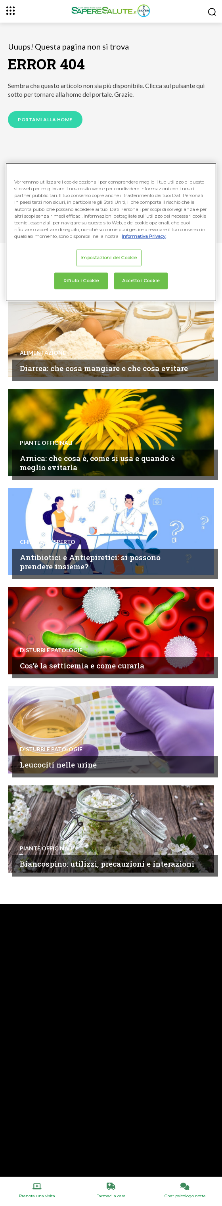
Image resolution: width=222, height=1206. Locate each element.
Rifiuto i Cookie (81, 280)
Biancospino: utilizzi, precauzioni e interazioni (107, 864)
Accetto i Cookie (140, 280)
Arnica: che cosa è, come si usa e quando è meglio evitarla (97, 462)
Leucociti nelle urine (58, 765)
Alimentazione (43, 353)
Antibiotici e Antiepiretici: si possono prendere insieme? (90, 561)
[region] (111, 232)
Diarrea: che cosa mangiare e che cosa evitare (104, 368)
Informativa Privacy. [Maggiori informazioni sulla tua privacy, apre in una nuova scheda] (144, 236)
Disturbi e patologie (51, 650)
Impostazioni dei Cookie (108, 257)
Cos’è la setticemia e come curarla (82, 665)
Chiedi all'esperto (47, 542)
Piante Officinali (46, 443)
